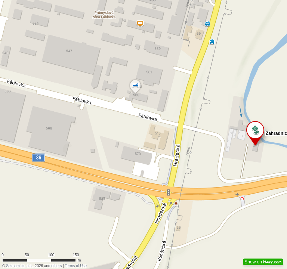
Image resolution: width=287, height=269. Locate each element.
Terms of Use (76, 266)
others (56, 266)
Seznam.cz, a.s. (19, 266)
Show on (263, 262)
